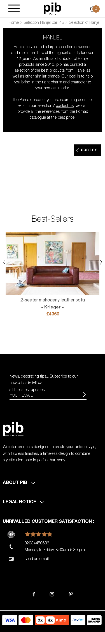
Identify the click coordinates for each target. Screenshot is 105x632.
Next (101, 262)
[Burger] (14, 9)
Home (13, 23)
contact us (65, 106)
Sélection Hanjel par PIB (44, 23)
